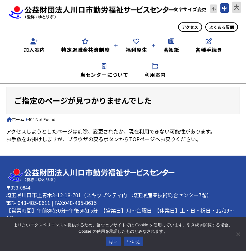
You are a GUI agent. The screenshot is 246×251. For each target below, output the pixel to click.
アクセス (190, 27)
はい (113, 241)
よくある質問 (221, 27)
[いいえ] (238, 234)
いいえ (133, 241)
